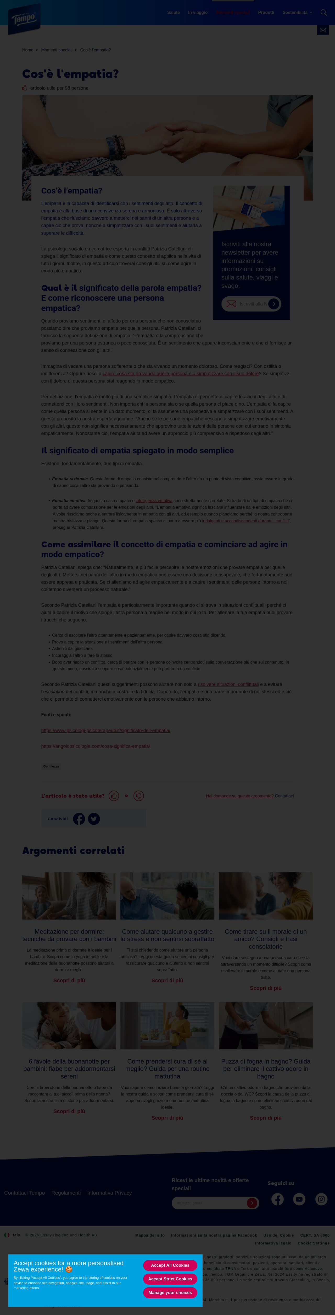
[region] (105, 1280)
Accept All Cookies (170, 1265)
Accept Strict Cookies (170, 1279)
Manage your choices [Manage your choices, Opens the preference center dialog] (170, 1292)
